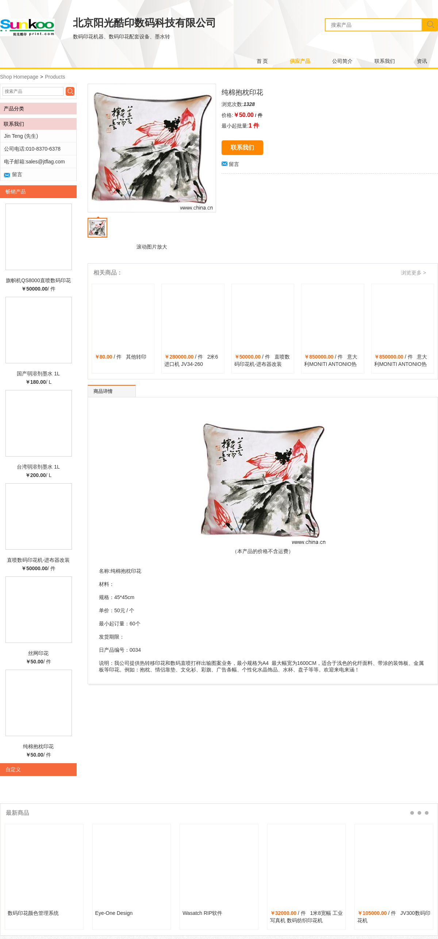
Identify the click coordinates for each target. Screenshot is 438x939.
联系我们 (384, 61)
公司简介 (342, 61)
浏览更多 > (413, 273)
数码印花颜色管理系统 (33, 913)
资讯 (422, 61)
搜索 (430, 24)
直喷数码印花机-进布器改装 (38, 560)
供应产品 (300, 61)
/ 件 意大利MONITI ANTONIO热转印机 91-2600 (400, 364)
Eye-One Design (114, 913)
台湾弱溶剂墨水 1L (38, 467)
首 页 (262, 61)
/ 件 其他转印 (120, 357)
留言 (230, 164)
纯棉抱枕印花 (38, 746)
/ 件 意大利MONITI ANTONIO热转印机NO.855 (330, 364)
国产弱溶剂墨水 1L (38, 373)
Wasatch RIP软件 (202, 913)
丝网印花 (38, 653)
